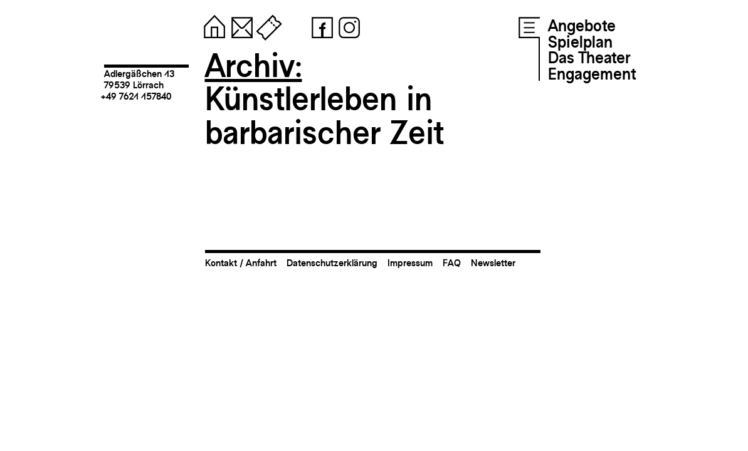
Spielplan (580, 42)
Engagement (592, 74)
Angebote (582, 26)
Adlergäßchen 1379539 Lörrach (139, 79)
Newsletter (493, 263)
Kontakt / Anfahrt (241, 263)
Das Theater (589, 58)
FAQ (452, 263)
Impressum (410, 263)
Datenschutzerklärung (332, 263)
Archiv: (253, 65)
